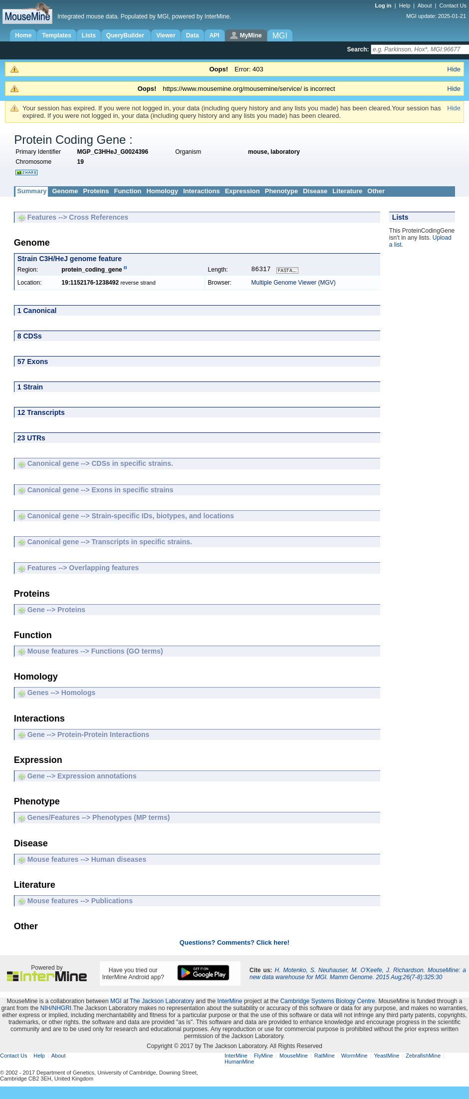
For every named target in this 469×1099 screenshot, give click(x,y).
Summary (31, 191)
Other (376, 191)
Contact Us (453, 5)
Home (23, 35)
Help (405, 5)
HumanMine (239, 1063)
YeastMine (386, 1057)
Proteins (96, 191)
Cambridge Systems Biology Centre (327, 1002)
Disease (315, 191)
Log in (384, 5)
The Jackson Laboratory (162, 1002)
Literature (347, 191)
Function (127, 191)
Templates (56, 35)
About (425, 5)
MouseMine (293, 1057)
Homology (162, 191)
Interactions (201, 191)
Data (192, 35)
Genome (65, 191)
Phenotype (281, 191)
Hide (454, 69)
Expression (242, 191)
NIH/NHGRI (55, 1009)
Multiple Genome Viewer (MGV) (293, 283)
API (215, 35)
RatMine (324, 1057)
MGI (116, 1002)
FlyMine (263, 1057)
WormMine (354, 1057)
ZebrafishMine (423, 1057)
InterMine (230, 1002)
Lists (89, 35)
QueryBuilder (126, 35)
